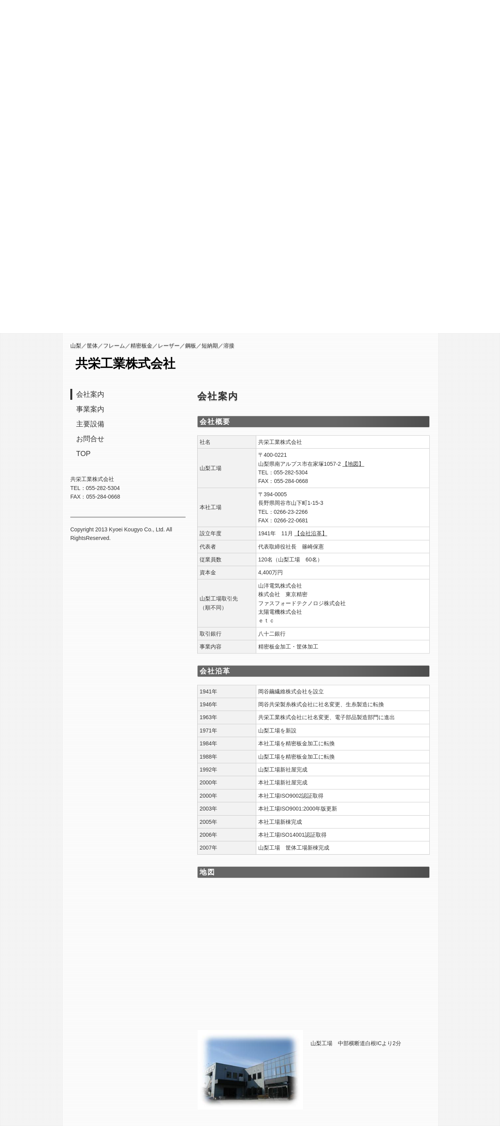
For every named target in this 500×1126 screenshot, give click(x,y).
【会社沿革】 (311, 533)
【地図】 (353, 464)
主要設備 (90, 424)
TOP (83, 454)
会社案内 (90, 394)
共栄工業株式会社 (125, 363)
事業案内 (90, 409)
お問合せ (90, 439)
